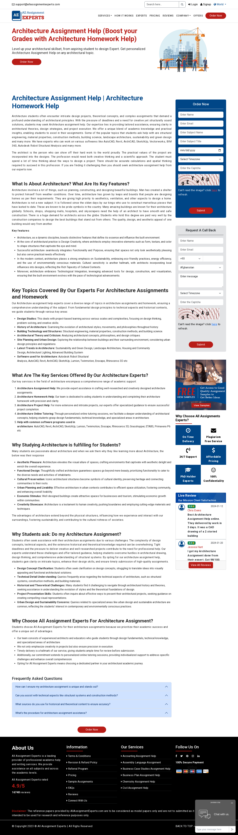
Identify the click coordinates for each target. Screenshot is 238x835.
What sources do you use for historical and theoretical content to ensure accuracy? (62, 704)
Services (104, 15)
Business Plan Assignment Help (140, 775)
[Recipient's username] (161, 4)
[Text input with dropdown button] (213, 259)
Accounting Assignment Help (138, 756)
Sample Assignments (79, 781)
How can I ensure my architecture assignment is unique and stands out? (56, 686)
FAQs (70, 787)
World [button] (219, 4)
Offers (198, 15)
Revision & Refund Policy (81, 762)
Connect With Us (76, 800)
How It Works (124, 15)
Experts (141, 15)
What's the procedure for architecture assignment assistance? (51, 713)
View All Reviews (201, 565)
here (214, 190)
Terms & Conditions (78, 756)
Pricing (155, 15)
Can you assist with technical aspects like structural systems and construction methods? (66, 695)
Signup (205, 4)
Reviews (168, 15)
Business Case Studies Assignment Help (145, 768)
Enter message (200, 280)
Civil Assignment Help (134, 787)
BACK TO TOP (185, 826)
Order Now (216, 15)
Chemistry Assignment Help (138, 781)
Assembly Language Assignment (141, 762)
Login (193, 4)
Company (182, 15)
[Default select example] (200, 159)
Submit (201, 210)
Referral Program (77, 768)
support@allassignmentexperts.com (37, 4)
